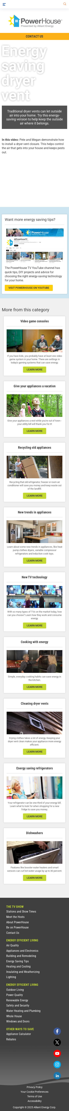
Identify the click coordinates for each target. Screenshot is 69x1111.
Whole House (14, 1016)
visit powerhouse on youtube (28, 287)
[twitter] (57, 1042)
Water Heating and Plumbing (23, 1011)
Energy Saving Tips (17, 961)
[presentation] (34, 177)
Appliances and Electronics (22, 950)
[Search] (64, 4)
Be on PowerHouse (17, 927)
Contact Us (12, 933)
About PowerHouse (17, 922)
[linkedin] (57, 1075)
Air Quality (12, 945)
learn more (35, 369)
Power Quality (14, 995)
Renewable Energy (17, 1000)
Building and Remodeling (21, 956)
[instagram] (57, 1064)
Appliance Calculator (18, 1034)
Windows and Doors (17, 1021)
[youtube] (57, 1053)
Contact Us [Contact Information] (34, 36)
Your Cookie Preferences (34, 1091)
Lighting (11, 977)
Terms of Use (34, 1096)
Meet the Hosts (15, 917)
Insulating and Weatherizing (23, 972)
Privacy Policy (35, 1087)
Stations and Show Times (21, 911)
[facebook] (57, 1031)
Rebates (11, 1039)
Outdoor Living (15, 990)
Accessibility (35, 1101)
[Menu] (4, 4)
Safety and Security (17, 1005)
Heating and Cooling (18, 966)
